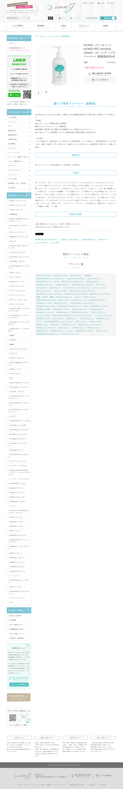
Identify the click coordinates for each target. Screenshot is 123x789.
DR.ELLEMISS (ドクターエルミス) (45, 306)
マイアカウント (78, 18)
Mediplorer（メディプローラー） (46, 327)
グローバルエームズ (69, 287)
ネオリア (86, 306)
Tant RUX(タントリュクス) (44, 303)
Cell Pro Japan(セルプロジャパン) (46, 300)
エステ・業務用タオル (15, 161)
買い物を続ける (102, 239)
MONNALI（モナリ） (78, 327)
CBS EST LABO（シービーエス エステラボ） (82, 291)
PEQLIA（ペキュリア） (87, 318)
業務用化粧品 (12, 135)
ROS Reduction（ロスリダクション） (47, 334)
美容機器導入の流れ (17, 629)
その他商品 (11, 188)
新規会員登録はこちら (17, 48)
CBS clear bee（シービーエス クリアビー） (49, 294)
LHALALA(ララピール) (56, 331)
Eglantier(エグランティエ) (44, 281)
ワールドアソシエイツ (67, 334)
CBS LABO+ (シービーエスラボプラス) (76, 294)
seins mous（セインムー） (64, 297)
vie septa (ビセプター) (96, 309)
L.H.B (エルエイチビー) (93, 281)
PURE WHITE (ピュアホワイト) (80, 312)
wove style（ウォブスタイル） (76, 278)
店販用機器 (11, 144)
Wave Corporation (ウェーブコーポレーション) (50, 278)
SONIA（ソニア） (63, 300)
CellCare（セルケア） (89, 297)
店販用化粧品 (12, 139)
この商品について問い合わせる (69, 239)
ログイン (64, 18)
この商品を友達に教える (88, 239)
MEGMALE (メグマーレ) (69, 324)
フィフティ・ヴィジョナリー (103, 315)
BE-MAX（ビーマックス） (79, 309)
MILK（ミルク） (55, 324)
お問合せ (110, 3)
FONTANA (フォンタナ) (43, 318)
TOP (36, 36)
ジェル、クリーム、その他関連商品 (58, 36)
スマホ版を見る (91, 785)
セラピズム (78, 297)
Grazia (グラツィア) (55, 287)
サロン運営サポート (17, 625)
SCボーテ (56, 281)
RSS (100, 785)
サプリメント (12, 148)
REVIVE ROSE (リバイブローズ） (84, 331)
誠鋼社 (52, 297)
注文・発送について (17, 634)
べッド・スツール (14, 152)
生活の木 (45, 297)
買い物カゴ (109, 18)
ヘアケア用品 (12, 179)
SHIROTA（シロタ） (42, 324)
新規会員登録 (92, 18)
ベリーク (39, 321)
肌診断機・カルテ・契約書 (16, 183)
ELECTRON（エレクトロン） (44, 284)
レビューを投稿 (54, 242)
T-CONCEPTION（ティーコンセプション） (82, 303)
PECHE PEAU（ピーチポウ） (61, 309)
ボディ (42, 36)
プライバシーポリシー (61, 785)
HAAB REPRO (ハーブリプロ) (99, 306)
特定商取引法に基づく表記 (77, 785)
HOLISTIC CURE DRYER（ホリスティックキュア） (58, 321)
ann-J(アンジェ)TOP (22, 785)
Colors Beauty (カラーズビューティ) (82, 284)
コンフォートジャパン (99, 287)
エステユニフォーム (14, 170)
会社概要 (101, 3)
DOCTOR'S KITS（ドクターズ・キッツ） (70, 306)
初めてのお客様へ (89, 3)
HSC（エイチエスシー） (94, 278)
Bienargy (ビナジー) (63, 312)
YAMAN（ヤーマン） (93, 327)
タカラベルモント (76, 300)
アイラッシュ (12, 174)
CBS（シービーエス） (60, 291)
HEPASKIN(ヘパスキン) (103, 318)
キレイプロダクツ (41, 287)
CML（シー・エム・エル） (44, 291)
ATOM (104, 785)
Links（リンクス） (101, 331)
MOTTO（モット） (64, 327)
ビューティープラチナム (43, 315)
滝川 (85, 300)
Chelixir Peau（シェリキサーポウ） (99, 294)
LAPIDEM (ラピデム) (42, 331)
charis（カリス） (101, 284)
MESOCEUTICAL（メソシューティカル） (90, 324)
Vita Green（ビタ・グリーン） (45, 312)
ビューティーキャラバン (98, 312)
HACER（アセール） (76, 275)
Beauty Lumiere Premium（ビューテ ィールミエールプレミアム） (73, 315)
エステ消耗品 (12, 117)
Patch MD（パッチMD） (43, 309)
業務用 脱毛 (12, 131)
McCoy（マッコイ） (81, 321)
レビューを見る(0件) (41, 242)
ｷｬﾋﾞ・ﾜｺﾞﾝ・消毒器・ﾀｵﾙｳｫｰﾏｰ (18, 157)
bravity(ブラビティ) (58, 318)
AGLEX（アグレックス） (61, 275)
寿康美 (38, 297)
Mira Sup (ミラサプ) (95, 321)
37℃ (77, 334)
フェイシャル (12, 122)
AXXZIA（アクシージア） (43, 275)
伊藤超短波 (87, 275)
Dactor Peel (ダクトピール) (97, 300)
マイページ (34, 785)
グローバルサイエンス (83, 287)
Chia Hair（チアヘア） (61, 303)
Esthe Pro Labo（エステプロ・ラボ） (73, 281)
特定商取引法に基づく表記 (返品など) (46, 239)
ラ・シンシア (69, 331)
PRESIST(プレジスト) (72, 318)
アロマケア (11, 166)
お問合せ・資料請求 (17, 638)
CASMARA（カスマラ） (62, 284)
